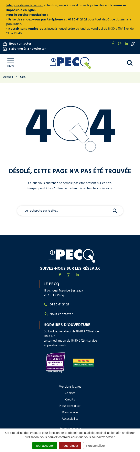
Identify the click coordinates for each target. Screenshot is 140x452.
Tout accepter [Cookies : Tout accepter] (44, 445)
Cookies (70, 393)
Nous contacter (17, 44)
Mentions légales (70, 386)
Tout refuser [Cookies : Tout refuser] (70, 445)
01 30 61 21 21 (56, 304)
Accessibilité (70, 418)
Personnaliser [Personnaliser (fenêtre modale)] (95, 445)
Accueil (8, 77)
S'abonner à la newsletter (24, 49)
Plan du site (70, 412)
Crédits (70, 399)
